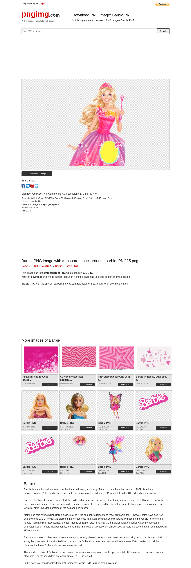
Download (50, 384)
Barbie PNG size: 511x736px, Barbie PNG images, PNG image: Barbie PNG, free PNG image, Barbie (72, 198)
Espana (43, 4)
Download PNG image (37, 174)
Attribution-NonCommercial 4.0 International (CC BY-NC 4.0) (64, 193)
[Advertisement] (95, 57)
